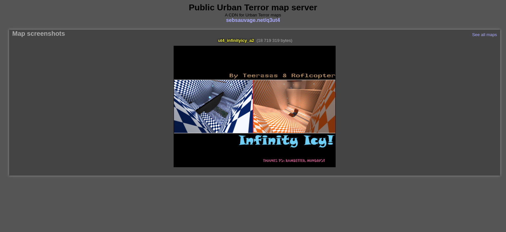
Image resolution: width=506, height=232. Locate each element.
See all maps (484, 34)
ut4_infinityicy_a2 (236, 40)
